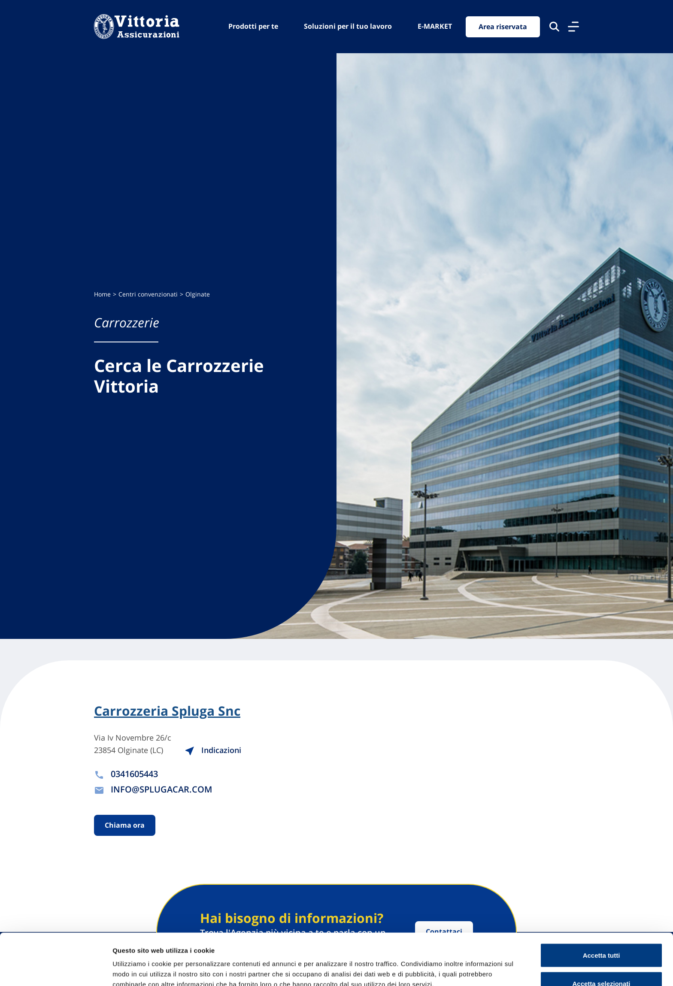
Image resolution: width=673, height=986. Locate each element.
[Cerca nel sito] (554, 26)
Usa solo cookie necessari (601, 963)
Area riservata (503, 26)
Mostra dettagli (451, 964)
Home (102, 294)
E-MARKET (435, 26)
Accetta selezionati (601, 935)
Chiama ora (125, 825)
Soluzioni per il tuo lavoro (348, 26)
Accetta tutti (601, 906)
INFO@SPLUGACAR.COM (161, 789)
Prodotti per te (253, 26)
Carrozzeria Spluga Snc (167, 711)
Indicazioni (213, 750)
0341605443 (134, 774)
